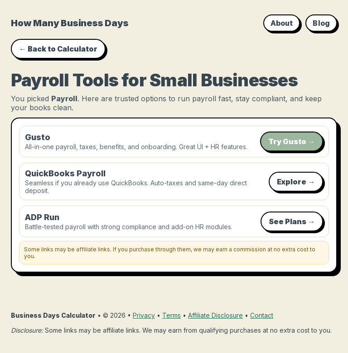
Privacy (144, 315)
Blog (321, 23)
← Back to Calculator (58, 48)
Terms (171, 315)
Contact (261, 315)
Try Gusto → (291, 141)
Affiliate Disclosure (215, 315)
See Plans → (292, 221)
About (282, 23)
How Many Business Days (70, 23)
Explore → (296, 181)
